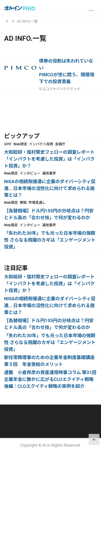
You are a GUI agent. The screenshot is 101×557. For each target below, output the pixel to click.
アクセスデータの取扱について (27, 520)
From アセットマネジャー (41, 21)
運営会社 (73, 500)
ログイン (48, 8)
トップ (9, 21)
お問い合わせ (27, 532)
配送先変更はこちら (74, 532)
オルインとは (27, 500)
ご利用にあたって (74, 509)
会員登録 (73, 8)
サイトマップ (73, 519)
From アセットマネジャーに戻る (33, 128)
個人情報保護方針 (27, 509)
